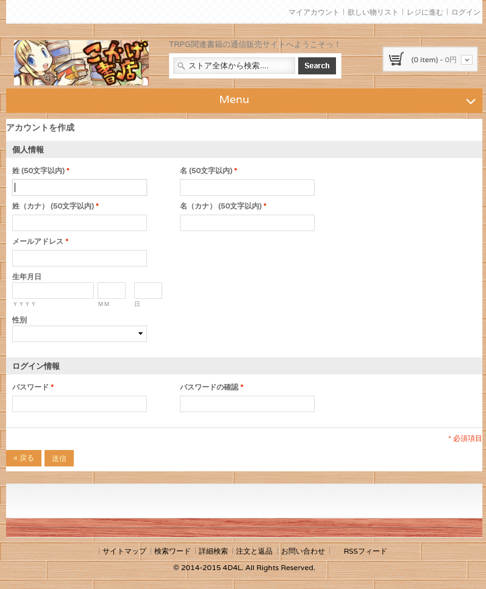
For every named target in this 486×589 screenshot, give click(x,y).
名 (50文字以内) (206, 170)
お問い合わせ (303, 550)
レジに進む (425, 11)
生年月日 (26, 276)
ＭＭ (104, 304)
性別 (19, 319)
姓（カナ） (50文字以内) (53, 206)
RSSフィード (365, 550)
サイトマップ (124, 550)
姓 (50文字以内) (38, 170)
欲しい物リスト (373, 11)
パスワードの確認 (209, 387)
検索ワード (172, 550)
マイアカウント (314, 11)
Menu (349, 98)
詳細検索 (213, 550)
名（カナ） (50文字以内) (221, 206)
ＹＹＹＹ (24, 304)
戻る (23, 458)
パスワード (30, 387)
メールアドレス (37, 241)
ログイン (466, 11)
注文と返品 (254, 550)
